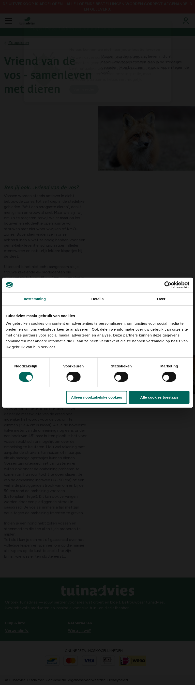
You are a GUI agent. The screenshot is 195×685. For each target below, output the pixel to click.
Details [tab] (97, 299)
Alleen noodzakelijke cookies (96, 397)
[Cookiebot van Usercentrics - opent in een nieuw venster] (167, 285)
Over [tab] (161, 299)
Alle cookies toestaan (159, 397)
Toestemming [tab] (34, 299)
